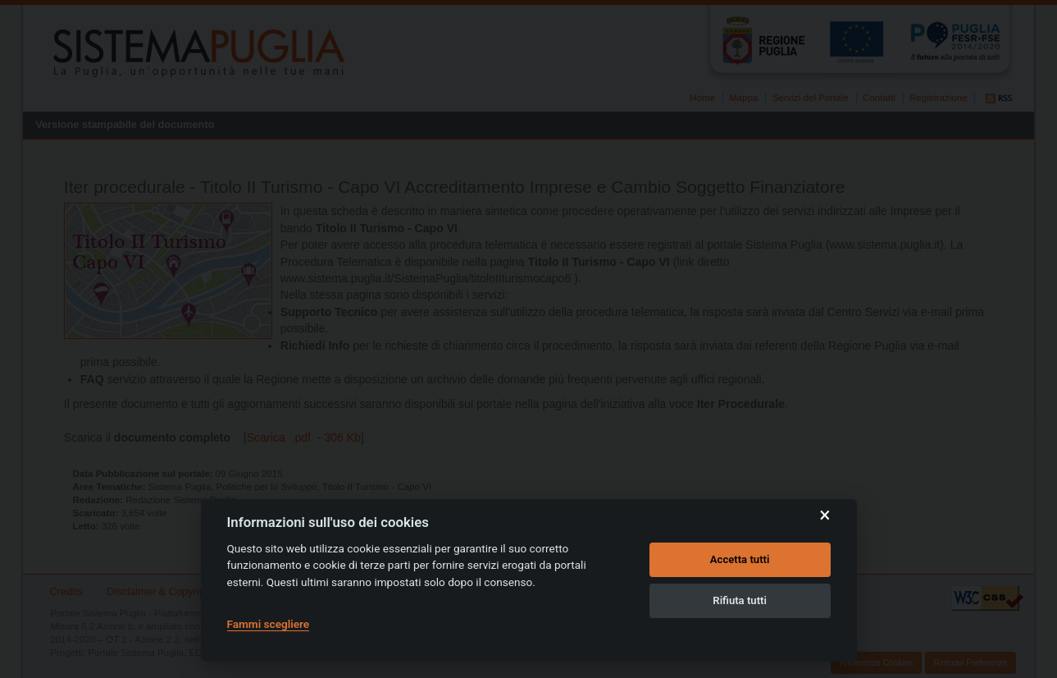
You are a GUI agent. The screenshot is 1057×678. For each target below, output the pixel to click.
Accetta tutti (740, 559)
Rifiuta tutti (740, 600)
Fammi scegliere (268, 623)
